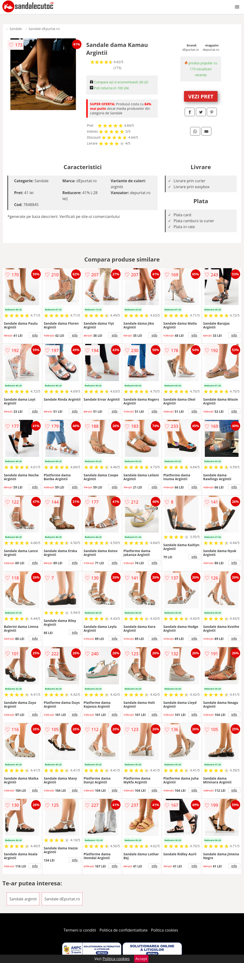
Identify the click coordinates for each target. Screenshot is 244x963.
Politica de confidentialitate (124, 930)
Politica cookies (164, 930)
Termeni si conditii (80, 930)
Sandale (16, 28)
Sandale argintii (23, 899)
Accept (141, 958)
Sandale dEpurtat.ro (44, 28)
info (35, 335)
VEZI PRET (201, 96)
